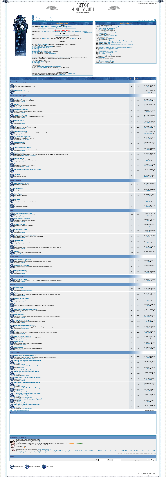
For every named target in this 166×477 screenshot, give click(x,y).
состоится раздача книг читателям (62, 57)
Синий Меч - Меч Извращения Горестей (26, 371)
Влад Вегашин (15, 180)
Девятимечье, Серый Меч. (22, 147)
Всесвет (148, 206)
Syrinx (148, 368)
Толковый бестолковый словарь (106, 32)
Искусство (14, 256)
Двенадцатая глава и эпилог (45, 46)
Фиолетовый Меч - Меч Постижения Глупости (28, 366)
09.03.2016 (35, 52)
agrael (148, 261)
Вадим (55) (147, 450)
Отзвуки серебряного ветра (23, 99)
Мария (148, 190)
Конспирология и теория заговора (107, 48)
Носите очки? (18, 347)
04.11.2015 (35, 63)
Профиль (21, 51)
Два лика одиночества (21, 183)
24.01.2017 (35, 47)
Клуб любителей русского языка (24, 325)
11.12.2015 (35, 57)
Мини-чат (13, 413)
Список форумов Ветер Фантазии (43, 20)
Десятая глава (41, 48)
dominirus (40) (67, 450)
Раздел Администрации (19, 82)
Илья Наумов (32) (35, 452)
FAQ (20, 37)
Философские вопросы (21, 320)
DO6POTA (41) (59, 450)
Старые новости (62, 70)
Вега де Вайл (21, 362)
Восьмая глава (42, 51)
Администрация (19, 85)
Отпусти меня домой (43, 44)
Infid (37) (85, 450)
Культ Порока (18, 188)
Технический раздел (17, 276)
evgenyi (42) (74, 450)
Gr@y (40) (79, 450)
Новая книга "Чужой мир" (104, 29)
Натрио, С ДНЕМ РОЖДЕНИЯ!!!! (106, 51)
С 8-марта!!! (101, 53)
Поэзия (16, 251)
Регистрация (20, 47)
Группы (20, 44)
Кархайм (148, 185)
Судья (148, 92)
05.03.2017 (35, 46)
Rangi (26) (109, 450)
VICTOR (148, 138)
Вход (34, 15)
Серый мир (100, 57)
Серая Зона (24, 397)
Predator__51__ (148, 176)
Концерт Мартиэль (43, 67)
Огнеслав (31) (51, 452)
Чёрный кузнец (19, 120)
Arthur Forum (153, 475)
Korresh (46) (97, 450)
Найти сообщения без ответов (147, 20)
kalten (148, 363)
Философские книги (20, 229)
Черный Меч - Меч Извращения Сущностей (28, 360)
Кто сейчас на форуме (18, 437)
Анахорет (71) (47, 449)
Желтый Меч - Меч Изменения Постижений (27, 393)
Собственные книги (20, 246)
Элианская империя (20, 131)
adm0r (22, 166)
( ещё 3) (103, 43)
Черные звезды (19, 158)
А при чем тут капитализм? (105, 46)
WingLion (23, 369)
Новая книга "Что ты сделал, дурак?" (107, 27)
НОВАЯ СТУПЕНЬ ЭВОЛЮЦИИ (106, 35)
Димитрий (21, 367)
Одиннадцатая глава (43, 47)
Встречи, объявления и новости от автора (27, 169)
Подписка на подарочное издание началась (49, 66)
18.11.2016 (35, 48)
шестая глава (52, 53)
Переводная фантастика (22, 219)
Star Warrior (148, 332)
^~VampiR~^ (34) (66, 452)
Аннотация (17, 363)
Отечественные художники (22, 260)
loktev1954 (148, 247)
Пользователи (21, 40)
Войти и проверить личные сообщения (43, 18)
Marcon (22, 155)
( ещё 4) (103, 49)
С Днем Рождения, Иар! (104, 55)
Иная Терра (18, 194)
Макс (19, 400)
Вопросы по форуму (20, 279)
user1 (148, 86)
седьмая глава (47, 52)
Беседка (13, 284)
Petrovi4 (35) (41, 449)
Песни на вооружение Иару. (105, 61)
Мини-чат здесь (88, 32)
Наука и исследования (21, 298)
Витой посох (18, 164)
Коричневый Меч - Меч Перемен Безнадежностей (29, 388)
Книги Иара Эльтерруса (18, 96)
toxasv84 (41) (121, 450)
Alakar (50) (46, 450)
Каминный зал (19, 287)
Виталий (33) (19, 452)
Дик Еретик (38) (26, 452)
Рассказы (17, 199)
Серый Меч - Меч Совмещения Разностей (27, 382)
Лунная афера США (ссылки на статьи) (108, 42)
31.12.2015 (35, 53)
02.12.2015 (35, 61)
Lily (148, 236)
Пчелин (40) (58, 452)
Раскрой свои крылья (21, 109)
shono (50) (114, 450)
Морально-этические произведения (25, 235)
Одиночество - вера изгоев (22, 137)
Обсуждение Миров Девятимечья (25, 355)
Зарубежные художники (21, 265)
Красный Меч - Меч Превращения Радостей (28, 399)
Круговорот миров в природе (105, 38)
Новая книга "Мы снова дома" (106, 28)
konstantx (148, 106)
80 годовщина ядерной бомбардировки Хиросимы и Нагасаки (114, 44)
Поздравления (19, 314)
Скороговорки (101, 33)
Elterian (41, 441)
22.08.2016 (35, 51)
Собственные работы (21, 270)
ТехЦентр (17, 293)
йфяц (148, 407)
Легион (16, 104)
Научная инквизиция (21, 304)
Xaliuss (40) (141, 450)
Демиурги (17, 174)
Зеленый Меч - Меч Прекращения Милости (27, 377)
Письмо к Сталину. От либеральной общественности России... (114, 47)
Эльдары (22, 101)
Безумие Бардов (19, 142)
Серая (148, 154)
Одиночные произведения (22, 126)
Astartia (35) (52, 450)
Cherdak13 (148, 272)
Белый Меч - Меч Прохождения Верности (27, 404)
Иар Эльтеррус (148, 100)
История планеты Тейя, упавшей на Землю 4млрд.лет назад (114, 41)
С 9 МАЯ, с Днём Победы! (104, 52)
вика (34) (153, 450)
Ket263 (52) (90, 450)
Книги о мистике (19, 224)
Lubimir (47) (103, 450)
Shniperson (148, 231)
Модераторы (33, 155)
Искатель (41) (43, 452)
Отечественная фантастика (23, 213)
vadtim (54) (135, 450)
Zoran (148, 149)
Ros (22, 339)
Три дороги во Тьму (20, 115)
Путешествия (18, 342)
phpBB (144, 473)
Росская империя (19, 153)
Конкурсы (17, 331)
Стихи (16, 205)
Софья (22, 134)
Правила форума (19, 90)
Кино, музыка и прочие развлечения (25, 309)
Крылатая (148, 343)
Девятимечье (15, 352)
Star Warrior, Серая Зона (25, 395)
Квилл (148, 401)
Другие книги (18, 240)
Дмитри (28, 369)
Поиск (21, 33)
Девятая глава (41, 50)
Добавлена (41, 61)
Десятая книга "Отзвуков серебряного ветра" (110, 60)
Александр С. (148, 226)
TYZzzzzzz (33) (128, 450)
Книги (12, 210)
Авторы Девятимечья (31, 358)
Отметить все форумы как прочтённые (19, 410)
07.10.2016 (35, 50)
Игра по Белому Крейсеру (22, 336)
